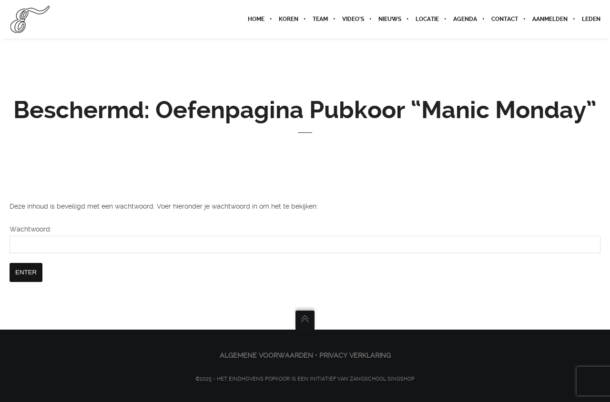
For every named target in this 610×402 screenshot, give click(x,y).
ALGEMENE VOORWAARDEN (266, 355)
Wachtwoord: (305, 239)
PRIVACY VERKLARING (355, 355)
